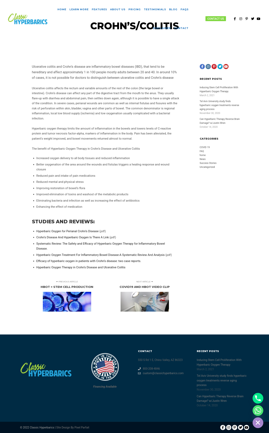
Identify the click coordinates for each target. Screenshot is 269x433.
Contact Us (215, 18)
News (203, 159)
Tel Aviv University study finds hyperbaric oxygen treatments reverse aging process (219, 105)
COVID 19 (205, 147)
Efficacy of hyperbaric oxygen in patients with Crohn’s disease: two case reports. (88, 261)
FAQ (202, 151)
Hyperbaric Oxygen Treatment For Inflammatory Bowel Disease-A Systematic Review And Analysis (100, 255)
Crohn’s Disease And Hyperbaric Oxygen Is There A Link (73, 237)
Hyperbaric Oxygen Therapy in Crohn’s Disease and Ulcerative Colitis (81, 267)
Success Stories (208, 163)
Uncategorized (207, 167)
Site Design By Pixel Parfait (72, 427)
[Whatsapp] (258, 410)
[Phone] (258, 398)
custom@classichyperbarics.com (161, 373)
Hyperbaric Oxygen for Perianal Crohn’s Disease (67, 231)
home (203, 155)
